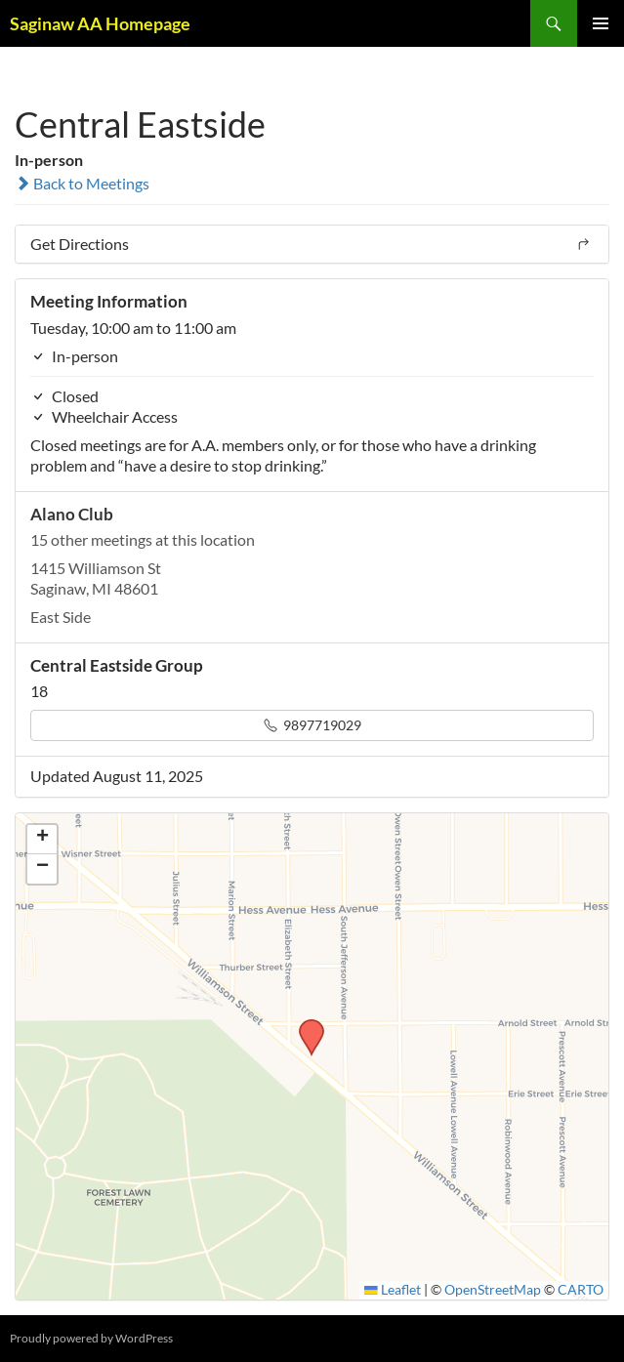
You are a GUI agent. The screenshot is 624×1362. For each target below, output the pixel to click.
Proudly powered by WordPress (91, 1338)
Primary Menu (600, 23)
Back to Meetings (82, 183)
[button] (305, 1025)
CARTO (580, 1290)
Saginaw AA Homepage (100, 23)
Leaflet (392, 1290)
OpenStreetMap (492, 1290)
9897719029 (312, 725)
